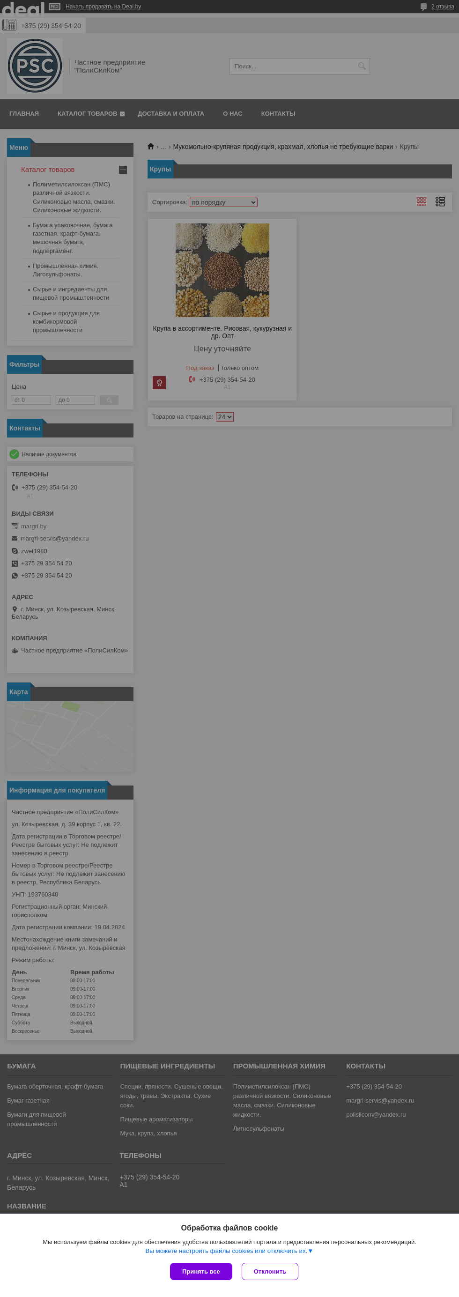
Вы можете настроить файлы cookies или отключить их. (226, 1250)
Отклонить (270, 1271)
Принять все (201, 1271)
